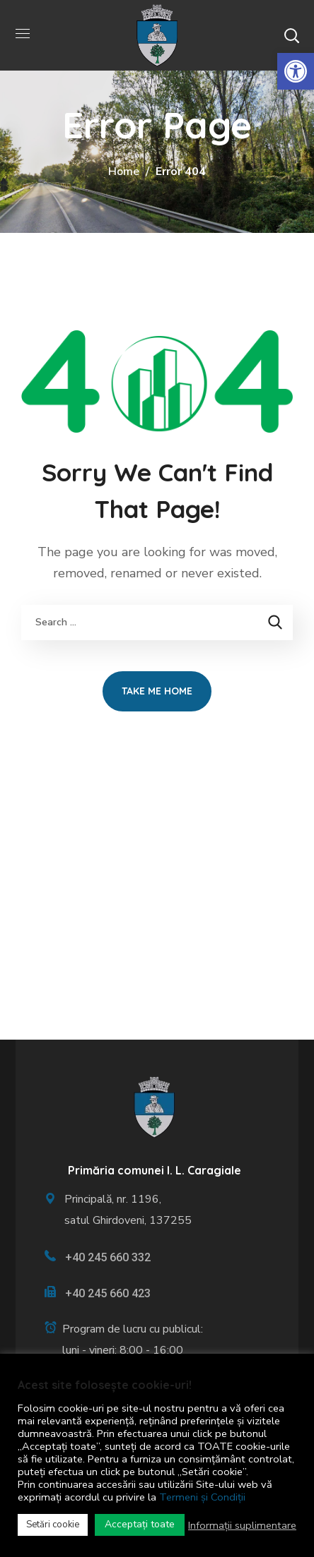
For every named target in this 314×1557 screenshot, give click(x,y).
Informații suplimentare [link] (242, 1525)
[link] (295, 71)
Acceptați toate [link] (140, 1524)
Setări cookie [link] (52, 1524)
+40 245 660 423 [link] (108, 1293)
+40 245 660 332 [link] (108, 1257)
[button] (291, 35)
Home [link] (123, 171)
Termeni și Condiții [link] (202, 1497)
